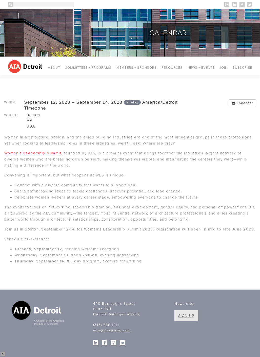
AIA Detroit (26, 66)
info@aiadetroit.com (112, 330)
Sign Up (186, 316)
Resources (172, 68)
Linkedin (234, 4)
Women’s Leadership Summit (33, 153)
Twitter (249, 4)
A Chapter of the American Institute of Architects (38, 314)
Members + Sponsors (136, 68)
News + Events (201, 68)
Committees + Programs (88, 68)
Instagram (226, 4)
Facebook (242, 4)
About (54, 68)
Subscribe (242, 68)
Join (223, 68)
